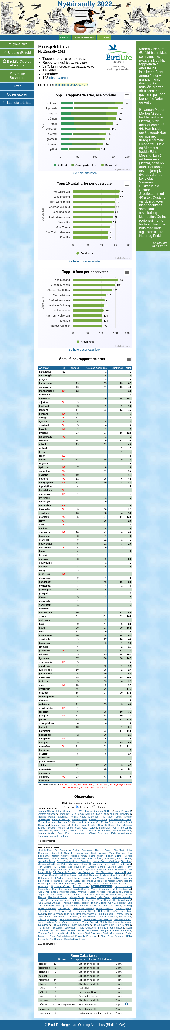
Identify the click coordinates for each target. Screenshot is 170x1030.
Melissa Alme (78, 855)
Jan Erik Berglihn (121, 830)
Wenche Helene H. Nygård (103, 911)
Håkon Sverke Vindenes (106, 861)
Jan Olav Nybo (86, 872)
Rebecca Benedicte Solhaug (53, 836)
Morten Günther (60, 825)
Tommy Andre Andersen (84, 816)
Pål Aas (62, 911)
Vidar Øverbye (117, 853)
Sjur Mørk (118, 850)
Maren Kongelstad (88, 930)
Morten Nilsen (46, 811)
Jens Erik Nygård (62, 853)
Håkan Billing (113, 855)
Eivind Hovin (124, 864)
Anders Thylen (123, 872)
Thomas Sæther (47, 933)
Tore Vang (109, 858)
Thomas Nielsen (71, 903)
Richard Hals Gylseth (63, 930)
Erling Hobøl (73, 827)
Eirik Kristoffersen (121, 833)
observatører (58, 78)
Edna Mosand (63, 811)
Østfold (65, 37)
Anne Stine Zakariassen (51, 916)
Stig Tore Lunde (104, 872)
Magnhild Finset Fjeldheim (116, 930)
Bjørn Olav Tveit (107, 827)
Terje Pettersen (59, 869)
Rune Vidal (96, 900)
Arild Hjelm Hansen (66, 905)
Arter (17, 86)
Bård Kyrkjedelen (47, 919)
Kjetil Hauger (76, 869)
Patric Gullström (87, 927)
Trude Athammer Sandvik (98, 919)
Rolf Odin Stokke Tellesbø (73, 875)
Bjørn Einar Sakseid (112, 936)
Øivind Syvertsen (98, 833)
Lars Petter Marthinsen (68, 864)
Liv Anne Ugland (47, 875)
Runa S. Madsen (61, 819)
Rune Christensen (92, 864)
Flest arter (83, 807)
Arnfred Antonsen (47, 814)
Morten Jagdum (77, 911)
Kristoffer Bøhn (46, 861)
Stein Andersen (46, 911)
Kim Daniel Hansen (70, 919)
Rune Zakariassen (102, 886)
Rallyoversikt (17, 44)
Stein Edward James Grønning (74, 861)
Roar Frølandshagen (61, 936)
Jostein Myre (45, 850)
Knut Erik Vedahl (112, 905)
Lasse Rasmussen (81, 925)
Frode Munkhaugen (113, 933)
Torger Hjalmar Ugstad (94, 903)
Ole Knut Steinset (107, 916)
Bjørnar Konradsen (95, 869)
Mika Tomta (77, 814)
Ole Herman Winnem (57, 900)
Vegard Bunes (114, 894)
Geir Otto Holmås (61, 889)
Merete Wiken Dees (49, 922)
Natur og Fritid (151, 100)
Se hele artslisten (85, 173)
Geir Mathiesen (76, 866)
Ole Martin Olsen (105, 822)
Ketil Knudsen (86, 822)
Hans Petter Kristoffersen (117, 900)
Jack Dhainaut (123, 811)
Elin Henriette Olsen (120, 819)
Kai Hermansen (53, 880)
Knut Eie (90, 814)
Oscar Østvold (87, 916)
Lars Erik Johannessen (111, 927)
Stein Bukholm (106, 825)
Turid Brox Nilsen (80, 900)
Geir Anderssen (77, 858)
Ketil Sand (84, 883)
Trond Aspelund (46, 822)
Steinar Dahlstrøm (83, 850)
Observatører (17, 94)
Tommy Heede (123, 914)
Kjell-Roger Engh (111, 816)
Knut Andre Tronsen (61, 878)
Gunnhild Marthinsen (75, 939)
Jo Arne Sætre (59, 858)
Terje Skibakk (114, 878)
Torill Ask (126, 861)
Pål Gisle (112, 892)
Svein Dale (102, 814)
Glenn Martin (61, 830)
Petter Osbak (77, 830)
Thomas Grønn (103, 850)
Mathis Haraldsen (109, 922)
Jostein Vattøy (60, 855)
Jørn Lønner (117, 875)
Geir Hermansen (71, 922)
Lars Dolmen (124, 858)
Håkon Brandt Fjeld (103, 925)
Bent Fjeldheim (105, 914)
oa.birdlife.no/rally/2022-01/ (71, 84)
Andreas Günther (67, 822)
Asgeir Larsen (89, 827)
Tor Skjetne (44, 866)
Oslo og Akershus (84, 37)
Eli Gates (59, 866)
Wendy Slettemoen (101, 889)
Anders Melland (104, 908)
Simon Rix (64, 814)
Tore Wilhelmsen (83, 811)
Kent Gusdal (45, 830)
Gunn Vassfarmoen (93, 894)
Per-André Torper (57, 897)
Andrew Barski (96, 866)
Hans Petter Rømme (68, 894)
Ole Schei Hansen (48, 892)
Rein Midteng (123, 925)
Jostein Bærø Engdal (84, 825)
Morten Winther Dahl (50, 833)
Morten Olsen (79, 819)
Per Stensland (81, 886)
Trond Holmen (81, 878)
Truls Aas (69, 914)
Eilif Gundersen (60, 925)
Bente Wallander (117, 869)
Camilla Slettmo (81, 889)
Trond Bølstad (90, 922)
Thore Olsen (96, 855)
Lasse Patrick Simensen (106, 883)
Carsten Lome (116, 866)
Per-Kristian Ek (122, 919)
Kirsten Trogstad (98, 819)
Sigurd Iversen (46, 894)
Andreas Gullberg (103, 811)
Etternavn (99, 807)
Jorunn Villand (46, 864)
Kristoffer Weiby (68, 892)
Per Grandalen (63, 850)
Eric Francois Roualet (64, 872)
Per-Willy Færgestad (86, 936)
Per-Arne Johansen (64, 883)
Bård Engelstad (93, 933)
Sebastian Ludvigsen (64, 927)
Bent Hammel (98, 853)
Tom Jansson (55, 914)
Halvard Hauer (71, 880)
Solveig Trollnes (56, 827)
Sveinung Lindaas (99, 875)
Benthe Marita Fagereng (52, 816)
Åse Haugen (55, 939)
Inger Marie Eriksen (91, 880)
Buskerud (104, 37)
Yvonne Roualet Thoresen (92, 892)
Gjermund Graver (61, 886)
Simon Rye (125, 916)
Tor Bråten (44, 927)
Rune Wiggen (98, 878)
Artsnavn (44, 368)
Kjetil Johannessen (86, 914)
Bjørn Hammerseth (75, 833)
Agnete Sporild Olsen (98, 897)
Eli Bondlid (72, 916)
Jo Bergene (125, 892)
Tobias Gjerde (123, 908)
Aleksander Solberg (83, 908)
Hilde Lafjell (124, 827)
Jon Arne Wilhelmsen (98, 830)
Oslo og (17, 63)
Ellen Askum (81, 853)
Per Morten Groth (112, 880)
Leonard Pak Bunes (90, 905)
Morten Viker (77, 897)
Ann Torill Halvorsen (120, 814)
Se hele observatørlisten (84, 261)
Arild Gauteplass (122, 889)
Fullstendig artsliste (17, 102)
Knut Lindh (109, 864)
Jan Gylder (64, 908)
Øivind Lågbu (95, 858)
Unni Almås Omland (49, 903)
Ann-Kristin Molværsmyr (70, 933)
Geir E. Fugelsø (117, 903)
